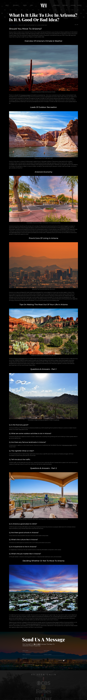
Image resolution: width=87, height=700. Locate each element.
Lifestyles (65, 5)
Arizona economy (65, 227)
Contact (79, 5)
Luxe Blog (73, 5)
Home (10, 25)
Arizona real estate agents (33, 623)
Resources (16, 5)
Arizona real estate (19, 358)
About (7, 5)
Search (25, 5)
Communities (56, 5)
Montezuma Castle (67, 445)
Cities (31, 5)
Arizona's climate (25, 95)
